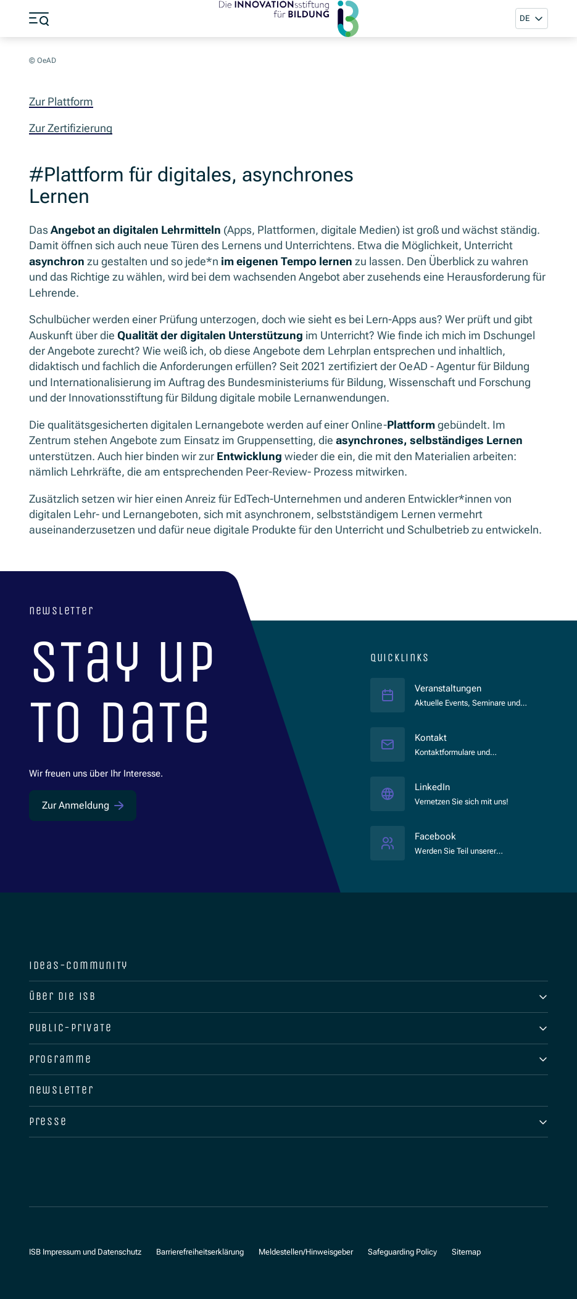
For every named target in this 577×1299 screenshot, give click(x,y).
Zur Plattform (61, 101)
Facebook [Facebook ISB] (472, 836)
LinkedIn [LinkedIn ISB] (462, 787)
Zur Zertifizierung (70, 128)
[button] (531, 18)
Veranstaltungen (448, 688)
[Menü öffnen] (39, 18)
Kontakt (431, 737)
